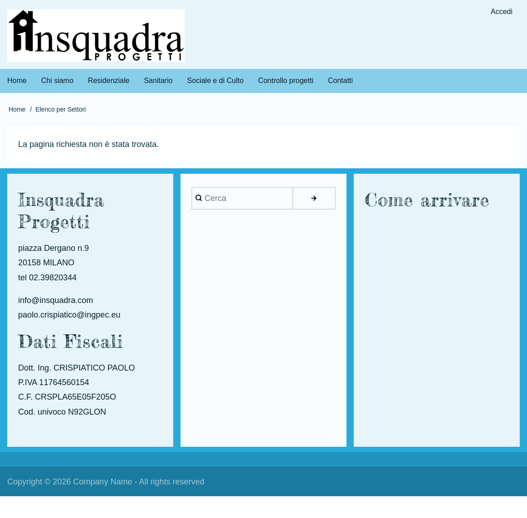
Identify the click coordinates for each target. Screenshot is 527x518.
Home (17, 109)
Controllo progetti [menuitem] (285, 80)
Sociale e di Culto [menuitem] (215, 80)
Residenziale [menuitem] (109, 80)
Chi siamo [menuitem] (57, 80)
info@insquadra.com (55, 300)
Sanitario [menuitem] (158, 80)
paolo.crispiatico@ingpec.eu (69, 314)
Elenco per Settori (60, 109)
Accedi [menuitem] (501, 11)
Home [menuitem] (17, 80)
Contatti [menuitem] (340, 80)
